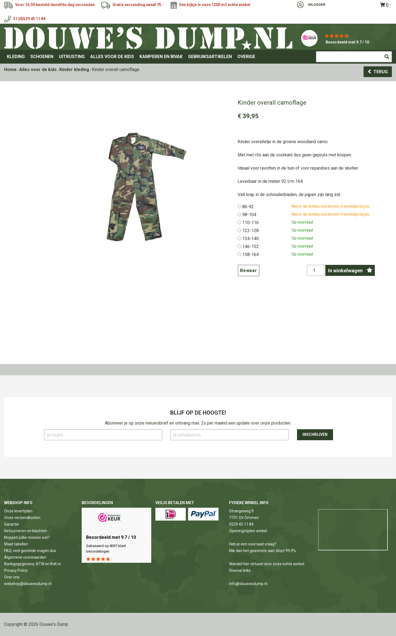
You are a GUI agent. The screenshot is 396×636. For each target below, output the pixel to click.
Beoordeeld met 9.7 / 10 (347, 42)
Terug (380, 71)
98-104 (249, 214)
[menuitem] (16, 57)
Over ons (12, 577)
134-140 (250, 238)
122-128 (250, 230)
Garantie (11, 524)
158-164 (250, 254)
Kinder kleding (74, 69)
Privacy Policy (16, 570)
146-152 (250, 246)
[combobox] (354, 56)
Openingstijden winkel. (248, 531)
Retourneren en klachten (25, 531)
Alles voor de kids (38, 69)
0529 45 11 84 (241, 524)
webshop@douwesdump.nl (27, 583)
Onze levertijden (18, 511)
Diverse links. (240, 570)
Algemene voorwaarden (25, 557)
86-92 (248, 206)
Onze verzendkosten (22, 517)
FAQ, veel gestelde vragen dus (30, 550)
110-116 (250, 222)
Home (10, 69)
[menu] (198, 57)
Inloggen (316, 5)
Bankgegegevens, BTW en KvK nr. (33, 564)
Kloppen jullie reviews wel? (27, 537)
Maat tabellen (16, 544)
